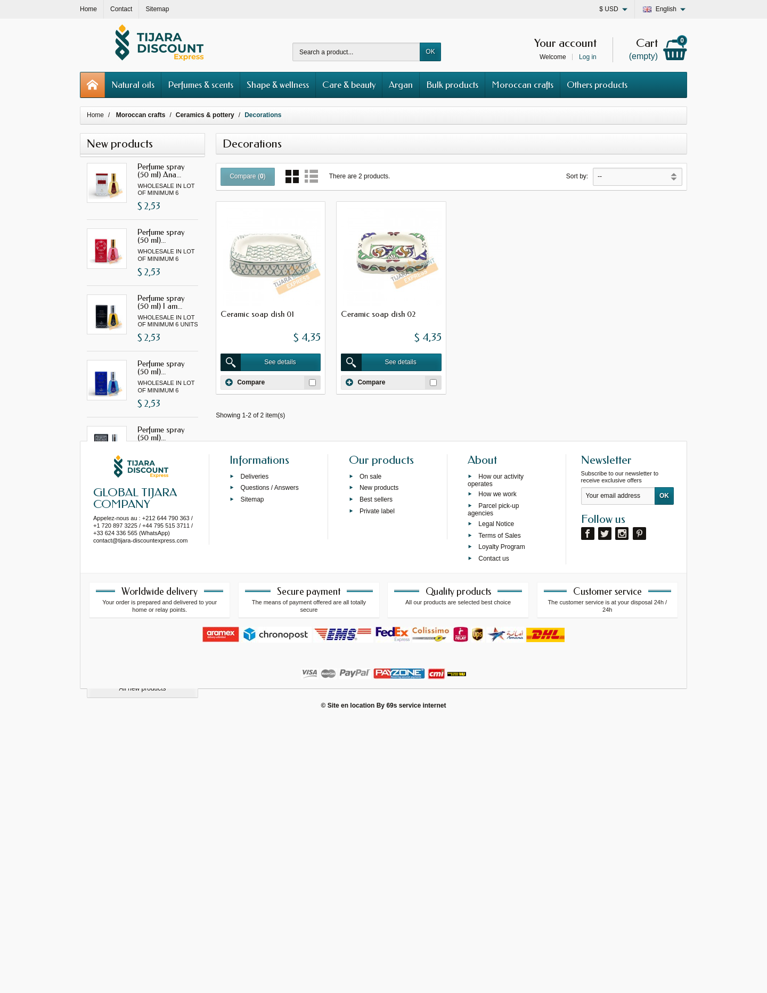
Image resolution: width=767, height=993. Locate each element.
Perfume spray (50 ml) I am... (161, 302)
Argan (401, 84)
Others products (597, 84)
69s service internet (416, 976)
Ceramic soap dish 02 (378, 314)
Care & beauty (349, 84)
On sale (370, 746)
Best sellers (376, 769)
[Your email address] (618, 766)
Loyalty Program (501, 816)
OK (430, 51)
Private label (377, 781)
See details (258, 363)
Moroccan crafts (522, 84)
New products (379, 757)
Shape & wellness (278, 84)
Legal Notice (496, 794)
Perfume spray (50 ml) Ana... (161, 170)
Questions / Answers (269, 757)
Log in (588, 57)
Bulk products (452, 84)
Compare (245, 382)
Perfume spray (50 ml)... (161, 236)
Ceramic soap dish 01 (257, 314)
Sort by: (577, 176)
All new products (142, 688)
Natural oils (132, 84)
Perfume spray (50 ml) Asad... (161, 630)
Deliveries (254, 746)
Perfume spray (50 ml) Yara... (161, 499)
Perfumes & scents (200, 84)
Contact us (493, 828)
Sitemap (252, 769)
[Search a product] (356, 52)
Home (95, 115)
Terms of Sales (499, 805)
